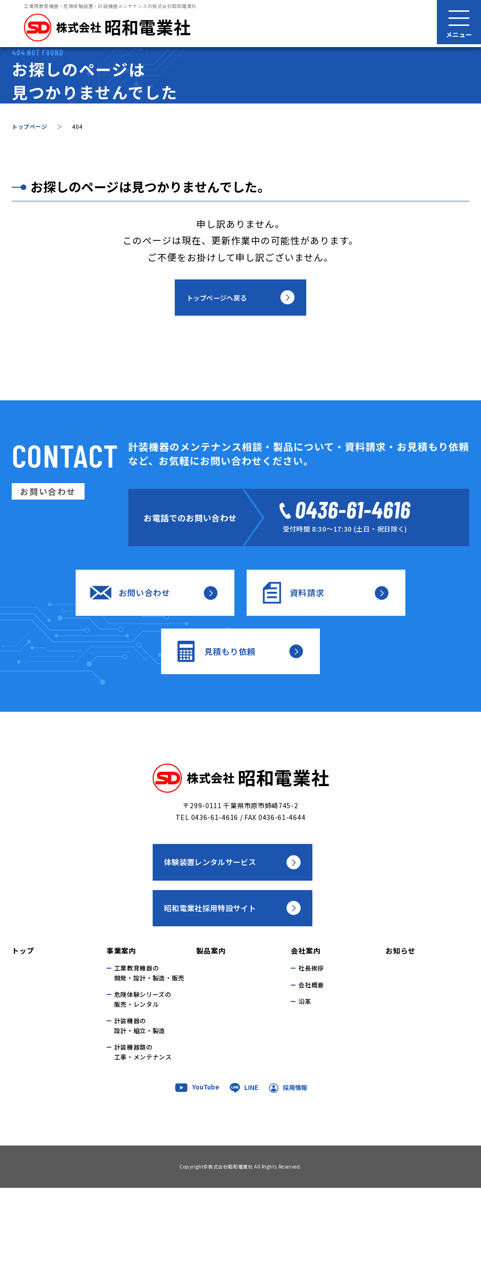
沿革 (304, 1086)
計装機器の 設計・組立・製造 (139, 1110)
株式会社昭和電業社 (230, 1251)
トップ (23, 1035)
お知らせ (400, 1035)
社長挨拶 (311, 1053)
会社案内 (305, 1035)
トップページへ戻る (217, 377)
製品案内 (211, 1035)
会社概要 (311, 1069)
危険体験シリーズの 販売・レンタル (142, 1084)
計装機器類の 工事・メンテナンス (143, 1137)
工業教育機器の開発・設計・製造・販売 (149, 1058)
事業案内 (121, 1035)
